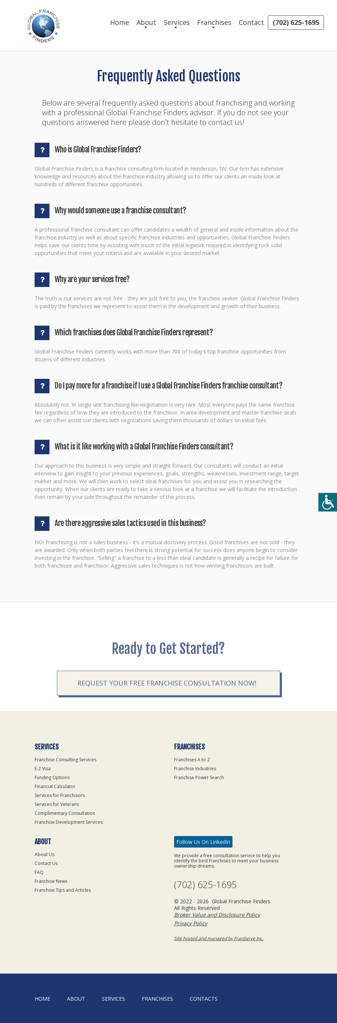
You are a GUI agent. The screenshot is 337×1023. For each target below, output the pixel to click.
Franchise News (51, 881)
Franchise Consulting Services (65, 759)
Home (119, 22)
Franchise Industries (195, 768)
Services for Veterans (57, 804)
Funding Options (52, 777)
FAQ (39, 872)
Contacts (204, 998)
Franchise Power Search (199, 777)
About (146, 22)
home (42, 998)
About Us (44, 854)
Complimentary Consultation (65, 813)
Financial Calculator (55, 786)
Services (177, 22)
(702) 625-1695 (296, 22)
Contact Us (46, 863)
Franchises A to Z (192, 759)
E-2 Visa (43, 768)
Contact (251, 22)
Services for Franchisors (60, 795)
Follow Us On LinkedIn (203, 841)
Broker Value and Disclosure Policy (217, 914)
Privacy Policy (190, 923)
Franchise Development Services (69, 822)
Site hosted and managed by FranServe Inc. (218, 938)
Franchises (214, 22)
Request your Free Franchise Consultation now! (166, 698)
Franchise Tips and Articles (63, 890)
